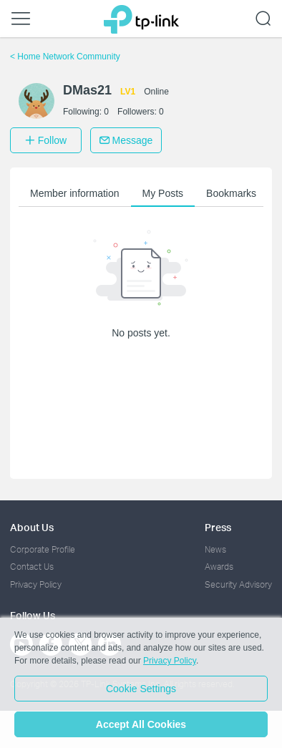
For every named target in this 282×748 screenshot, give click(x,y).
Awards (219, 566)
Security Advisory (238, 584)
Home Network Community (65, 57)
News (215, 549)
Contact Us (32, 566)
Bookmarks (231, 193)
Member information (75, 193)
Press (218, 527)
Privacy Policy (36, 584)
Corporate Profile (42, 549)
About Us (32, 527)
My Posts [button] (163, 193)
